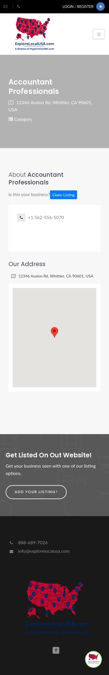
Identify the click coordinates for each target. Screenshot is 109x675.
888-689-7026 (28, 542)
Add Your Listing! (36, 491)
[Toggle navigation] (98, 34)
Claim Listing (64, 194)
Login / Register (78, 6)
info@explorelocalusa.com (38, 551)
